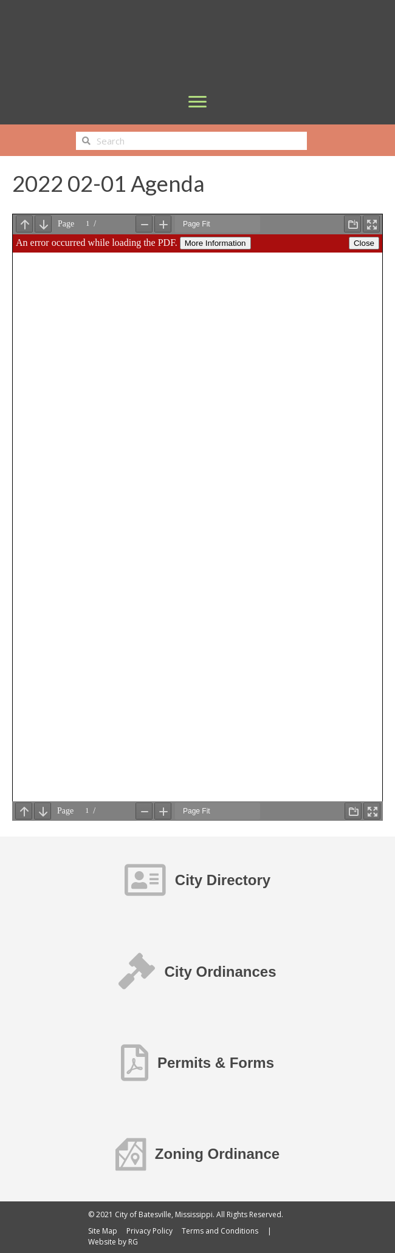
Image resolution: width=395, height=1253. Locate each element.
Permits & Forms (215, 1062)
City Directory (222, 880)
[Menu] (197, 102)
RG (133, 1242)
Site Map (102, 1231)
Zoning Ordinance (217, 1154)
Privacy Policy (149, 1231)
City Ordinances (220, 971)
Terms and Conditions (220, 1231)
